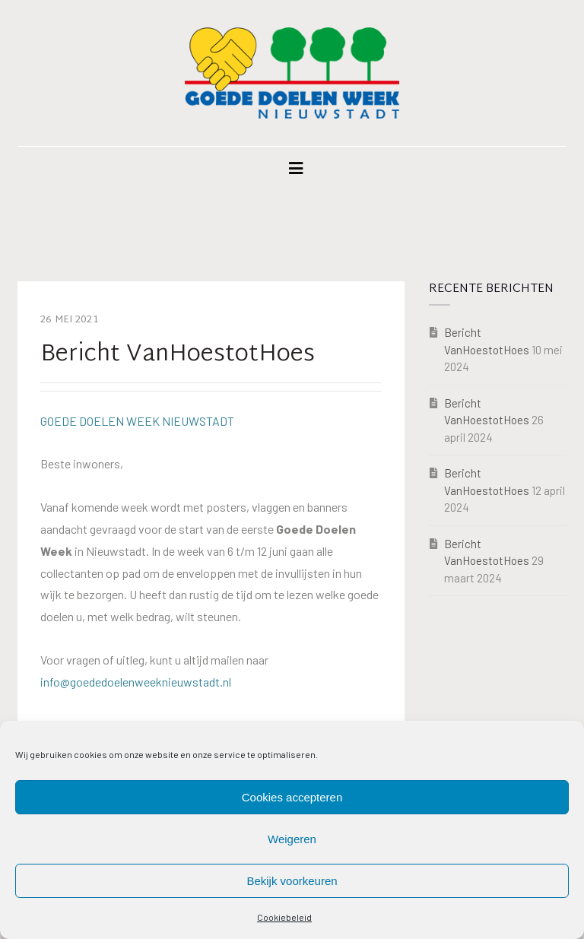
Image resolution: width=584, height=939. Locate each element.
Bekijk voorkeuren (291, 880)
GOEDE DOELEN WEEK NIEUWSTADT (137, 421)
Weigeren (292, 839)
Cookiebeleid (284, 917)
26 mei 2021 (69, 320)
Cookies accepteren (292, 797)
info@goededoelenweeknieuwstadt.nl (135, 681)
